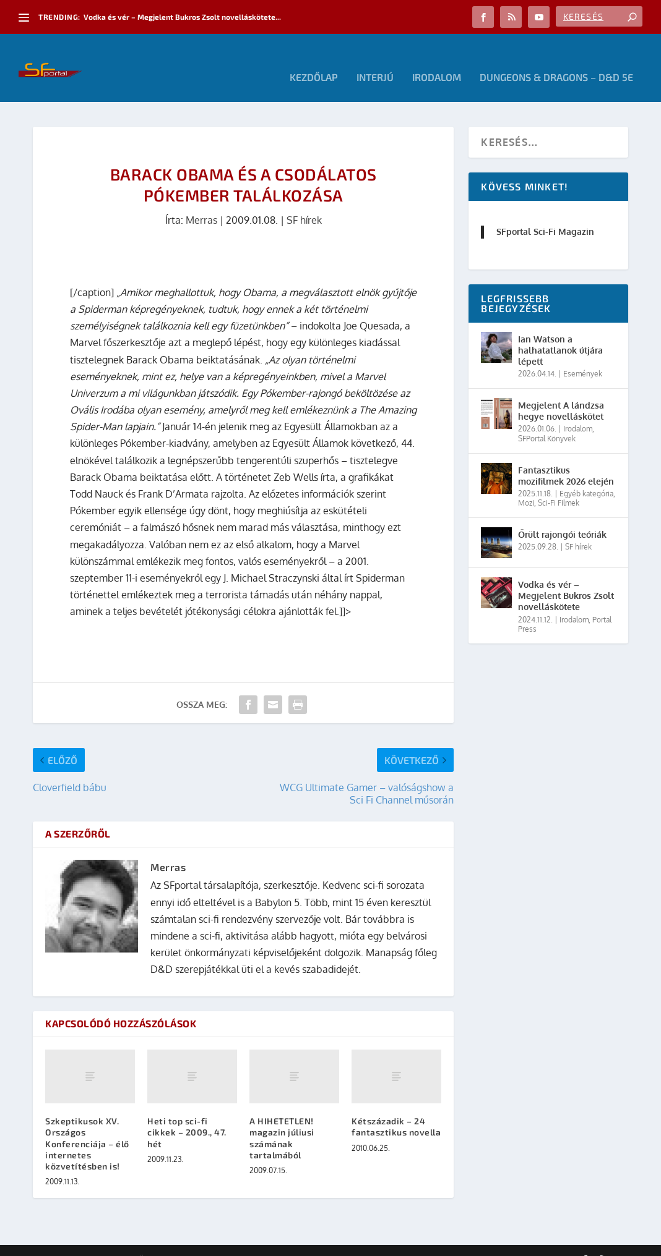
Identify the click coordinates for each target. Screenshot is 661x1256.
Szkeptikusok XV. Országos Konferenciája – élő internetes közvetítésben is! (87, 1125)
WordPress (209, 1242)
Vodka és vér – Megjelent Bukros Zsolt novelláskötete (566, 577)
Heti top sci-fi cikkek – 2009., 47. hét (187, 1113)
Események (582, 355)
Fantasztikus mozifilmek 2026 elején (566, 457)
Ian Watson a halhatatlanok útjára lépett (560, 331)
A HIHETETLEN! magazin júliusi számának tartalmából (281, 1119)
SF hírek (304, 201)
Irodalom (436, 59)
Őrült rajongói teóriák (562, 516)
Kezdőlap (314, 59)
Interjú (375, 59)
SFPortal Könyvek (547, 420)
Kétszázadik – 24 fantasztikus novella (396, 1108)
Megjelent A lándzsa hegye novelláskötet (561, 392)
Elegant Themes (101, 1242)
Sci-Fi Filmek (558, 484)
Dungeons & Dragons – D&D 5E (556, 59)
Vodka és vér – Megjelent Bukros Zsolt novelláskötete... (182, 16)
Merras (201, 201)
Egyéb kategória (586, 475)
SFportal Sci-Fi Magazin (545, 213)
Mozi (526, 484)
